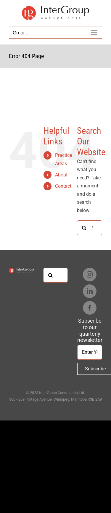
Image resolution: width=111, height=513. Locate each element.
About (61, 175)
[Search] (84, 227)
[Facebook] (89, 308)
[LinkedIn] (89, 291)
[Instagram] (89, 274)
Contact (63, 186)
